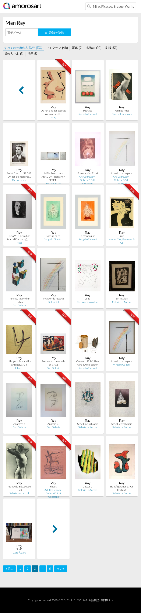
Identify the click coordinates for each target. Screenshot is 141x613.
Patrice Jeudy (19, 180)
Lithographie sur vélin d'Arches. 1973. (19, 363)
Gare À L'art (19, 552)
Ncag (53, 117)
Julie (121, 235)
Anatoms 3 (53, 423)
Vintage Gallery (121, 364)
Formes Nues (121, 110)
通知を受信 (54, 32)
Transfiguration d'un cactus (19, 300)
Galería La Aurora (121, 302)
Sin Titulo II (122, 298)
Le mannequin (87, 235)
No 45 (19, 549)
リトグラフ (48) (57, 48)
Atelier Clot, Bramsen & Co (122, 241)
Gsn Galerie (19, 305)
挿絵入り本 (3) (14, 54)
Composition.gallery (88, 302)
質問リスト (107, 600)
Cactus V (87, 486)
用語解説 (94, 600)
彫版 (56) (111, 48)
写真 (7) (77, 48)
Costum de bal (53, 235)
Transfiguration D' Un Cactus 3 (122, 488)
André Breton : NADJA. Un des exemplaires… (19, 175)
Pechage (87, 110)
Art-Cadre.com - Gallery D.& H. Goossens (87, 180)
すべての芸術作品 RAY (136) (23, 48)
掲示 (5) (32, 54)
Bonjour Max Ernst (87, 173)
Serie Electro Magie (87, 423)
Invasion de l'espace (121, 173)
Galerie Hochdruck (122, 114)
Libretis (19, 368)
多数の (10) (93, 48)
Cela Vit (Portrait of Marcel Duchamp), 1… (19, 237)
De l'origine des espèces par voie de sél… (53, 112)
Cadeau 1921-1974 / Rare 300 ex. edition (87, 363)
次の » (60, 568)
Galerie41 (53, 302)
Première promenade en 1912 (53, 363)
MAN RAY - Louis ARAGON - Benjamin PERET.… (53, 177)
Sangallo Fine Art (87, 114)
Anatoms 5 (19, 423)
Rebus (53, 486)
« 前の (9, 568)
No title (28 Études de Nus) (19, 488)
